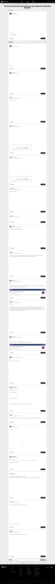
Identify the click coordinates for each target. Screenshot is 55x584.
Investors (20, 573)
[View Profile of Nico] (12, 356)
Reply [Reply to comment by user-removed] (43, 497)
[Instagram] (47, 567)
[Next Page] (45, 41)
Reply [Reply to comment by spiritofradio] (43, 211)
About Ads (23, 582)
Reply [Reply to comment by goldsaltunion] (43, 93)
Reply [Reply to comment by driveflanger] (43, 248)
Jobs (12, 570)
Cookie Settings (18, 582)
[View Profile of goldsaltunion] (13, 72)
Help (21, 1)
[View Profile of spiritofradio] (13, 188)
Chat (27, 1)
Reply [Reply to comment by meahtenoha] (43, 410)
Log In (50, 1)
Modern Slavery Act (32, 582)
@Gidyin (11, 283)
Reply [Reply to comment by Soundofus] (43, 297)
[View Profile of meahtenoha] (14, 456)
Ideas (33, 1)
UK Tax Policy (37, 582)
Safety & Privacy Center (7, 582)
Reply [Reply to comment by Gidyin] (43, 121)
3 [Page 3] (40, 41)
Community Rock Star (25, 148)
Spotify (18, 148)
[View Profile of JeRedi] (13, 215)
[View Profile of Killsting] (13, 45)
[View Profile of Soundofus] (13, 280)
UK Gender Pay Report (43, 582)
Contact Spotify (29, 573)
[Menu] (53, 1)
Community (4, 1)
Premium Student (37, 573)
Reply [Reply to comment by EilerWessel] (43, 184)
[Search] (48, 1)
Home (6, 3)
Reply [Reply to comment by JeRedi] (43, 222)
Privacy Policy (13, 582)
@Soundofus (11, 304)
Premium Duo (36, 570)
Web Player (28, 570)
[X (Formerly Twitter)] (49, 567)
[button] (45, 13)
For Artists (20, 568)
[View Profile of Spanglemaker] (14, 13)
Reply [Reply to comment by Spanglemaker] (43, 38)
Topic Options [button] (11, 10)
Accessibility (27, 582)
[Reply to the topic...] (26, 560)
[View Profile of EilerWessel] (13, 125)
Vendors (20, 575)
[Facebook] (52, 567)
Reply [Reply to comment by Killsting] (43, 68)
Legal (2, 582)
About (12, 568)
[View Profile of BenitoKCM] (13, 426)
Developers (21, 570)
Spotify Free (36, 575)
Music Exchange (11, 3)
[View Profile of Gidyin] (12, 97)
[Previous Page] (35, 41)
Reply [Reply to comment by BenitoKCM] (43, 452)
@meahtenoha (21, 460)
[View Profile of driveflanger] (13, 226)
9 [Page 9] (43, 41)
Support (28, 568)
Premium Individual (37, 568)
